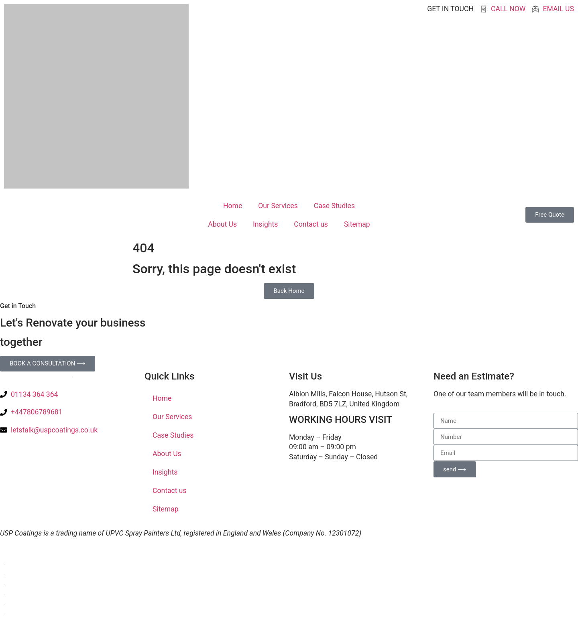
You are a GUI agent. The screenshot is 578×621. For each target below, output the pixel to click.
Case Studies (334, 206)
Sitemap (357, 224)
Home (232, 206)
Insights (265, 224)
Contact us (311, 224)
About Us (222, 224)
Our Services (277, 206)
